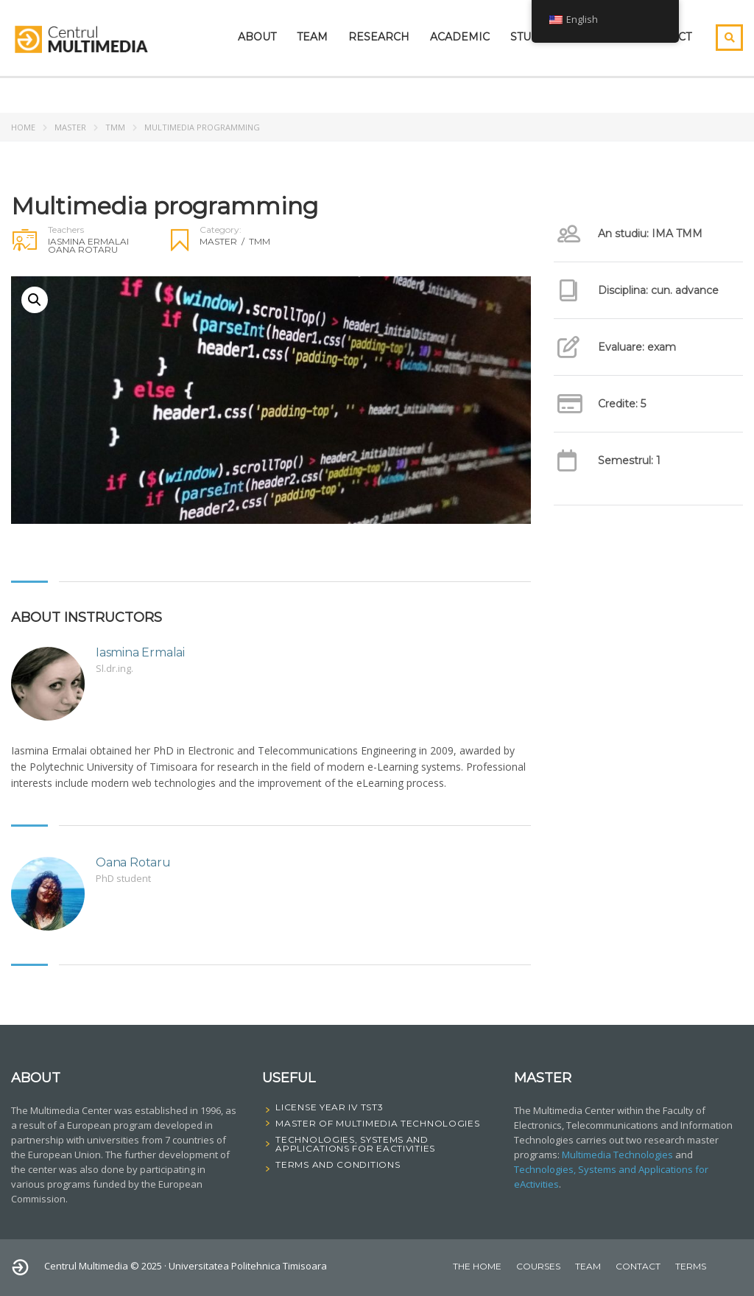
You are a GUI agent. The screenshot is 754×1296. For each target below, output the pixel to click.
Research (378, 36)
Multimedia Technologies (617, 1154)
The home (477, 1266)
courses (538, 1266)
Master (70, 127)
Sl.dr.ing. (114, 668)
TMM (115, 127)
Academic (460, 36)
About (257, 36)
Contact (638, 1266)
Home (23, 127)
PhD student (123, 878)
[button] (34, 300)
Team (312, 36)
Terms (690, 1266)
